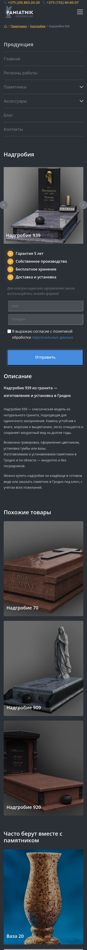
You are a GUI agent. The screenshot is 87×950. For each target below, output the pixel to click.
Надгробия (37, 26)
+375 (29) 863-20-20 (24, 2)
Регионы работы (20, 73)
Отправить (45, 357)
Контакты (13, 129)
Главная (12, 58)
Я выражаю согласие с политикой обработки (42, 334)
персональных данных (52, 337)
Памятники (19, 26)
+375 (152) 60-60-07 (62, 2)
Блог (8, 115)
